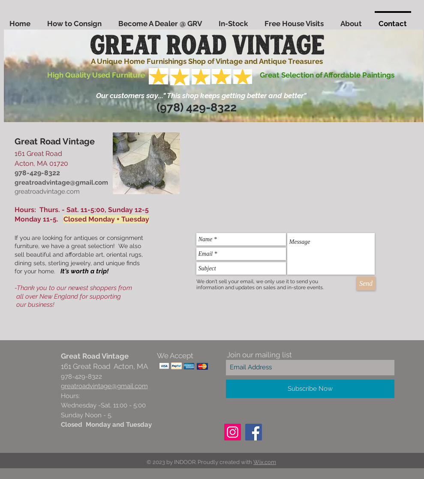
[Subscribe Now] (310, 389)
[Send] (366, 283)
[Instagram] (232, 432)
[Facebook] (253, 432)
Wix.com (264, 462)
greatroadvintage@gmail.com (61, 182)
